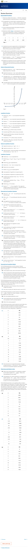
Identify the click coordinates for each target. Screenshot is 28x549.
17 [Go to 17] (2, 125)
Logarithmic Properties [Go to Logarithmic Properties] (5, 154)
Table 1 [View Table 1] (12, 30)
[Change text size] (26, 10)
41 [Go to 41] (2, 204)
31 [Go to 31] (2, 169)
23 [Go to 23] (2, 146)
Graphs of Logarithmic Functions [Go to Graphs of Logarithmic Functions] (7, 143)
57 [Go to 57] (2, 289)
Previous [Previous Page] (2, 539)
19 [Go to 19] (2, 131)
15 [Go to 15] (2, 121)
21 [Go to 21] (2, 137)
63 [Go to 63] (2, 363)
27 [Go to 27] (2, 158)
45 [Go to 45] (2, 220)
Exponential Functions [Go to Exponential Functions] (6, 15)
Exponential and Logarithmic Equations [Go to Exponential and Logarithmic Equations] (9, 191)
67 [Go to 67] (2, 419)
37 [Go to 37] (2, 186)
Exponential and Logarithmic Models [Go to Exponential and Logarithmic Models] (8, 264)
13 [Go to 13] (2, 115)
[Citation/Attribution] (14, 548)
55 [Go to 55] (2, 272)
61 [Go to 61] (2, 310)
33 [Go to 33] (2, 174)
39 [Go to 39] (2, 197)
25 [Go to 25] (2, 150)
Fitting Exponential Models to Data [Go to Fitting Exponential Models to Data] (8, 369)
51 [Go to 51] (2, 250)
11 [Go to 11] (2, 76)
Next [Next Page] (26, 539)
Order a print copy (6, 543)
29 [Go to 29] (2, 164)
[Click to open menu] (1, 10)
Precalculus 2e (4, 5)
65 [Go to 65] (2, 376)
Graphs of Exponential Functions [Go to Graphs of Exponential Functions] (7, 67)
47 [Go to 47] (2, 227)
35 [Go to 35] (2, 180)
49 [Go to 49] (2, 235)
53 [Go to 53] (2, 260)
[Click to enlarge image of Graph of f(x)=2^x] (14, 97)
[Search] (23, 10)
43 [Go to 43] (2, 213)
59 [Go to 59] (2, 298)
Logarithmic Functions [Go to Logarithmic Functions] (5, 113)
